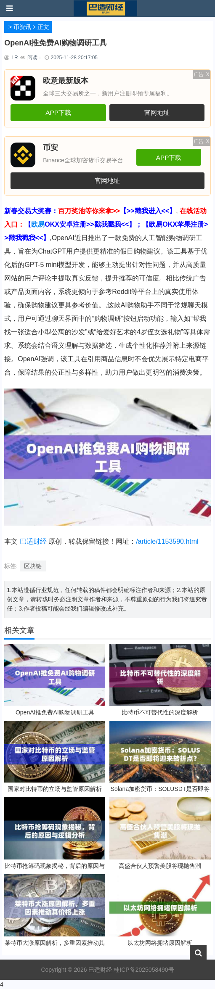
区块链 (33, 566)
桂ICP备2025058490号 (143, 969)
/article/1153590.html (167, 541)
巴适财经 (33, 541)
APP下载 (58, 112)
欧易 (38, 224)
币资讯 (22, 27)
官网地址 (157, 112)
